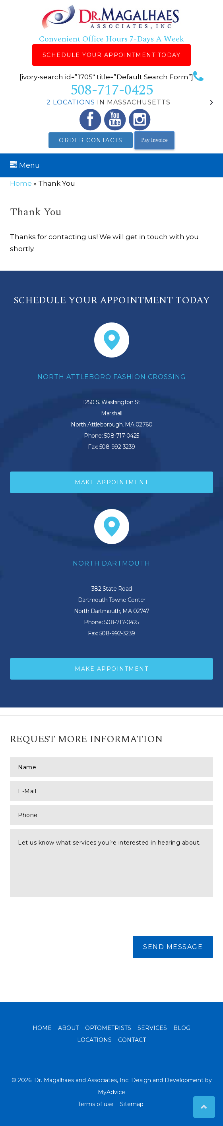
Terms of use (96, 1104)
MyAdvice (111, 1092)
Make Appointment (111, 482)
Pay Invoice (154, 140)
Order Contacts (90, 140)
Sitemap (131, 1104)
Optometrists (108, 1028)
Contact (132, 1039)
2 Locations (71, 102)
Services (152, 1028)
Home (21, 183)
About (68, 1028)
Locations (94, 1039)
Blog (181, 1028)
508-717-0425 (137, 86)
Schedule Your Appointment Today (112, 55)
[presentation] (70, 916)
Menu (25, 165)
